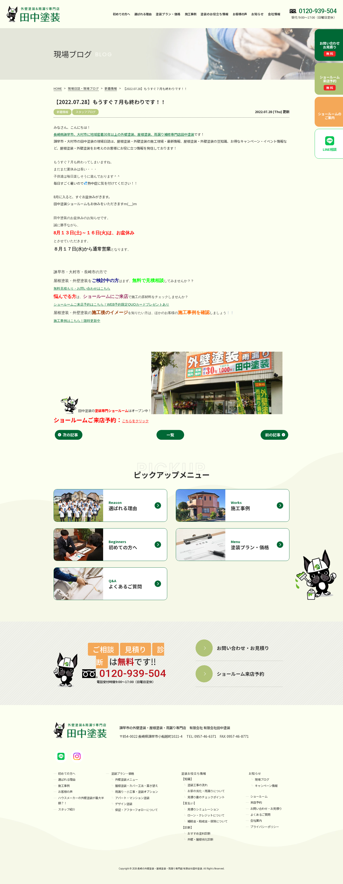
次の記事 (70, 434)
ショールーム (259, 796)
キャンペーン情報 (267, 786)
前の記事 (272, 434)
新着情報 (63, 111)
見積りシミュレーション (204, 809)
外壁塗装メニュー (127, 780)
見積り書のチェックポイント (207, 797)
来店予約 (256, 802)
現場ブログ (262, 780)
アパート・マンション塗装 (133, 798)
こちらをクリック (135, 420)
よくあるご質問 (261, 814)
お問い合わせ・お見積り (267, 808)
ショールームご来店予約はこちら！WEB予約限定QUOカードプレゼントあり (111, 304)
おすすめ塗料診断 (199, 833)
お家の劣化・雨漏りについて (207, 791)
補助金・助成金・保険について (209, 821)
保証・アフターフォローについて (138, 810)
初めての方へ (117, 14)
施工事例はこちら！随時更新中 (77, 320)
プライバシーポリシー (265, 827)
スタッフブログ (87, 111)
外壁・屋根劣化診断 (201, 839)
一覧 (170, 434)
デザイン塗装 (124, 804)
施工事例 (189, 14)
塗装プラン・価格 (123, 773)
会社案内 (256, 820)
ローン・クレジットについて (207, 815)
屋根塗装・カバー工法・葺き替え (138, 786)
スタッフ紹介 (67, 809)
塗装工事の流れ (198, 785)
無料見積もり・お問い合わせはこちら (82, 288)
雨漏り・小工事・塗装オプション (138, 792)
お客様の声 (239, 14)
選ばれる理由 (140, 14)
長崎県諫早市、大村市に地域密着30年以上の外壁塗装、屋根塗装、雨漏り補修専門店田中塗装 (124, 133)
